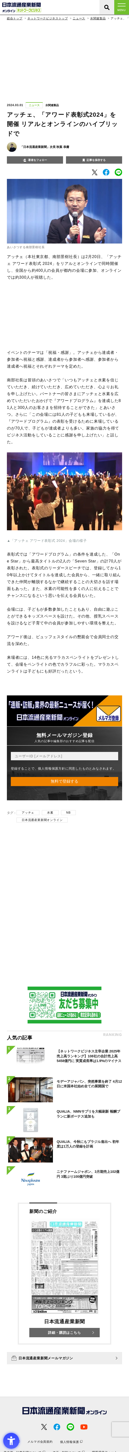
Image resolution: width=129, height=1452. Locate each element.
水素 (50, 812)
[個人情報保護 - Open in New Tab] (71, 1441)
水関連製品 (98, 18)
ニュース (79, 18)
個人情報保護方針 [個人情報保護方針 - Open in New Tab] (51, 768)
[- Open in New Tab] (94, 172)
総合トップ (14, 18)
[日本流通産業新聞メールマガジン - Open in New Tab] (64, 1358)
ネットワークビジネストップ (47, 18)
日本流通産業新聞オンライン (42, 820)
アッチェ (28, 812)
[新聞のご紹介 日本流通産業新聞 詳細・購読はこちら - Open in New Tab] (64, 1274)
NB (68, 812)
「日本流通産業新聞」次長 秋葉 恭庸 (44, 147)
